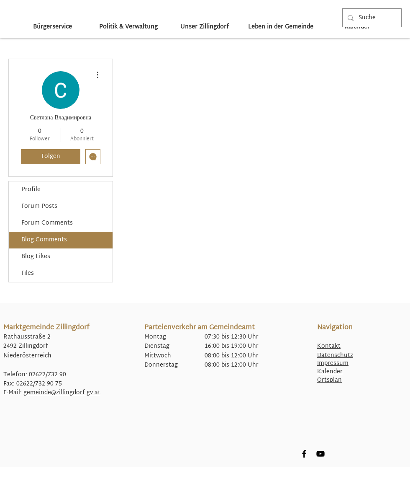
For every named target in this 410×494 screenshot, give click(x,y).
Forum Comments (47, 223)
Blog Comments (44, 240)
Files (27, 273)
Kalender (330, 372)
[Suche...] (371, 18)
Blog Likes (35, 256)
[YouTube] (320, 454)
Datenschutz (335, 355)
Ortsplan (329, 380)
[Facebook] (304, 454)
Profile (31, 189)
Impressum (332, 363)
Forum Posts (39, 206)
